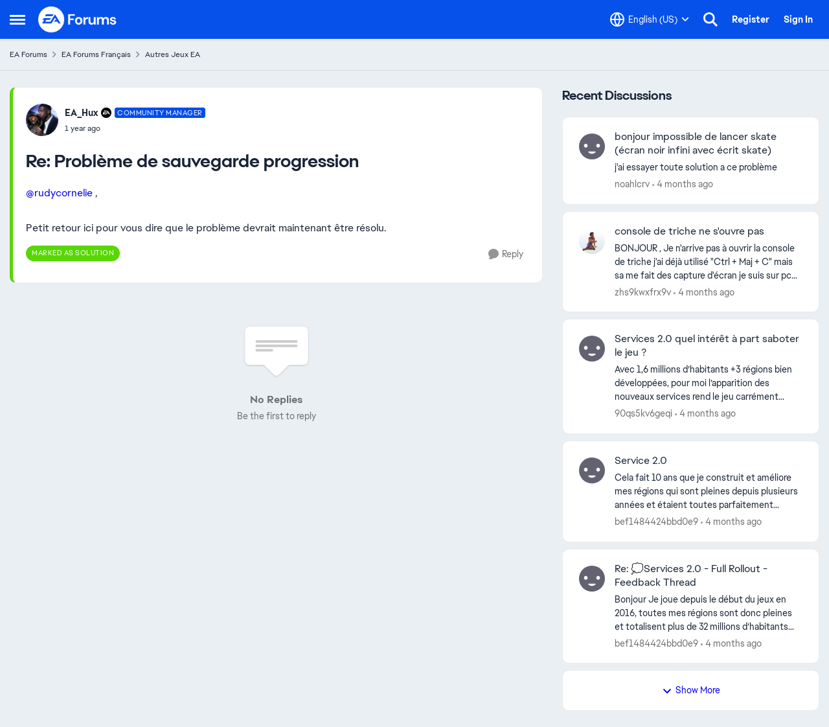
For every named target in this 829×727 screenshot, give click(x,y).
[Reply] (506, 254)
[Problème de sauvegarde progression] (135, 128)
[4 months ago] (682, 184)
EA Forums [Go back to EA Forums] (28, 54)
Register (750, 19)
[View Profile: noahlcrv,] (592, 146)
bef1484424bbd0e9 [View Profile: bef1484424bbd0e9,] (656, 521)
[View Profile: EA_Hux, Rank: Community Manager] (42, 120)
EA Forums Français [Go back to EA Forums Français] (96, 54)
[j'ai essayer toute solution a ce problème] (708, 167)
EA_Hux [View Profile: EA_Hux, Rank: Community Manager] (81, 113)
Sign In (798, 19)
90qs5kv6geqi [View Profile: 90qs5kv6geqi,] (643, 413)
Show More (691, 690)
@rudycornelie (59, 193)
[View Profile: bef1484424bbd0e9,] (592, 470)
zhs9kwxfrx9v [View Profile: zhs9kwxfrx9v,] (643, 291)
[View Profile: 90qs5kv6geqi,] (592, 349)
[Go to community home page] (77, 19)
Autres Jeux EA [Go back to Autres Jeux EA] (172, 54)
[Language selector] (649, 19)
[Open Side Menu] (17, 19)
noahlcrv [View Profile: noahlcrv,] (632, 184)
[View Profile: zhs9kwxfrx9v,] (592, 241)
